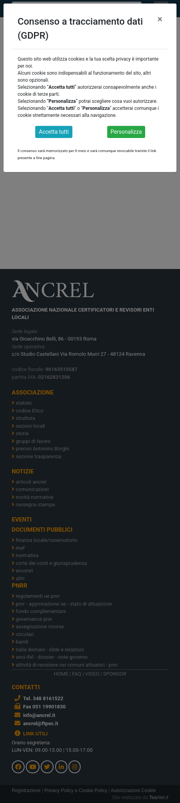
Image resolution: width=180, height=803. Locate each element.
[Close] (160, 19)
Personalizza (126, 132)
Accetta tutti (53, 132)
